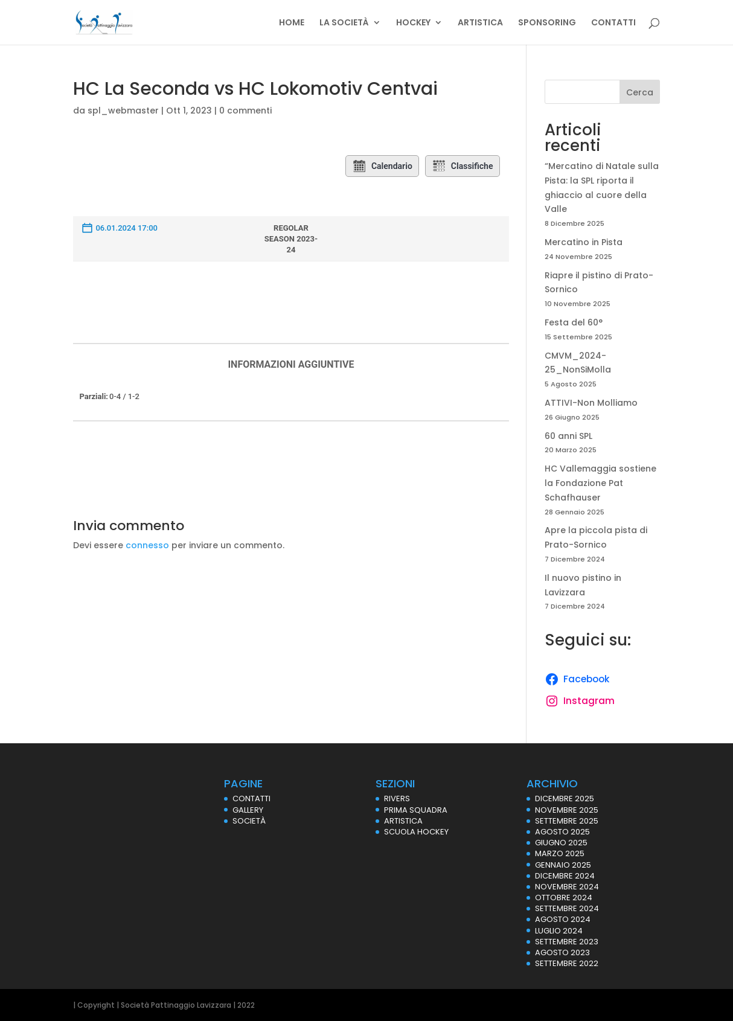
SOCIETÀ (249, 821)
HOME (291, 23)
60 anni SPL (568, 436)
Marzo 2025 (559, 853)
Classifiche (462, 166)
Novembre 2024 (567, 886)
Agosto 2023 (562, 952)
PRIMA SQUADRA (415, 810)
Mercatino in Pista (584, 242)
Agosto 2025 (562, 831)
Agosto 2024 (563, 919)
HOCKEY (413, 23)
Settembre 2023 (566, 941)
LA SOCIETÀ (344, 23)
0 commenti (245, 110)
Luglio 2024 (559, 930)
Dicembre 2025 (564, 798)
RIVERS (397, 798)
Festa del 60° (574, 322)
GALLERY (247, 810)
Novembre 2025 (566, 810)
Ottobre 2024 (563, 897)
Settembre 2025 (566, 821)
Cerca (639, 92)
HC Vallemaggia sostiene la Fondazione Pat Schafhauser (600, 483)
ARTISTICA (480, 23)
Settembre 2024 (567, 908)
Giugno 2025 (561, 842)
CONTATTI (613, 23)
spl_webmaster (123, 110)
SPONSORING (547, 23)
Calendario (382, 166)
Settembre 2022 (566, 963)
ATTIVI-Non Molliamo (591, 403)
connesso (147, 545)
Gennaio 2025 (563, 865)
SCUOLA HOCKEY (416, 831)
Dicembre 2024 (565, 876)
